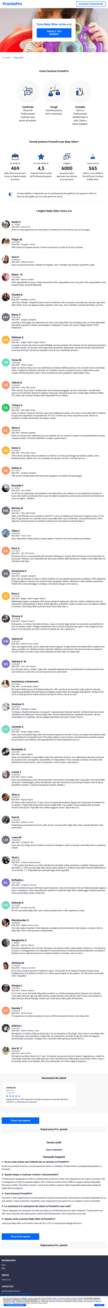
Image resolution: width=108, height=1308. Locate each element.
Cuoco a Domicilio (54, 1150)
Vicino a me (6, 1280)
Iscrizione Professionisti (91, 4)
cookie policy (56, 1300)
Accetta (99, 1305)
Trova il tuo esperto (20, 1120)
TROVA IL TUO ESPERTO (54, 33)
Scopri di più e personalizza (14, 1305)
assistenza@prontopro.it (11, 1291)
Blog (3, 1268)
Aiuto (4, 1265)
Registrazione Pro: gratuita (54, 1129)
